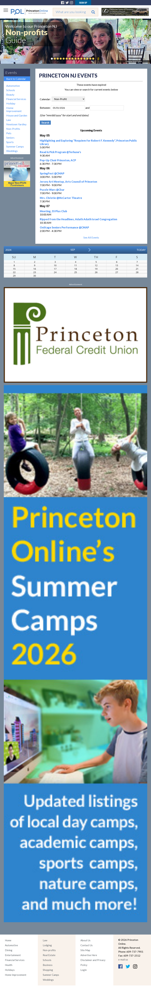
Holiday (10, 103)
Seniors (10, 137)
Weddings (12, 150)
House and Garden (16, 115)
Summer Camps (15, 146)
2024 (8, 249)
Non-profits (49, 950)
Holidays (10, 969)
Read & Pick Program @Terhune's (60, 152)
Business (47, 964)
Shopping (48, 969)
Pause (98, 58)
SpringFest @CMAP (52, 173)
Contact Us (86, 945)
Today (141, 249)
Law (8, 119)
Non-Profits (13, 128)
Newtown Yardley (16, 124)
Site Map (85, 950)
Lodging (47, 945)
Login (83, 969)
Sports (10, 142)
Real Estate (49, 955)
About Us (85, 940)
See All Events (91, 237)
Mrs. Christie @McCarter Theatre (61, 197)
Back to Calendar (16, 78)
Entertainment (13, 955)
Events (11, 72)
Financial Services (16, 99)
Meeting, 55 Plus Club (53, 211)
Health (8, 964)
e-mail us (123, 959)
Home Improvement (14, 109)
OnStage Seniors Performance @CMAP (64, 227)
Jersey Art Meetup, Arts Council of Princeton (68, 181)
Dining (8, 950)
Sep (73, 249)
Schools (10, 90)
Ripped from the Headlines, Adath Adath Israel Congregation (78, 219)
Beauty (10, 94)
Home (8, 940)
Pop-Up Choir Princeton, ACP (58, 160)
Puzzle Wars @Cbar (52, 189)
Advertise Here (88, 955)
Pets (8, 133)
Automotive (13, 85)
